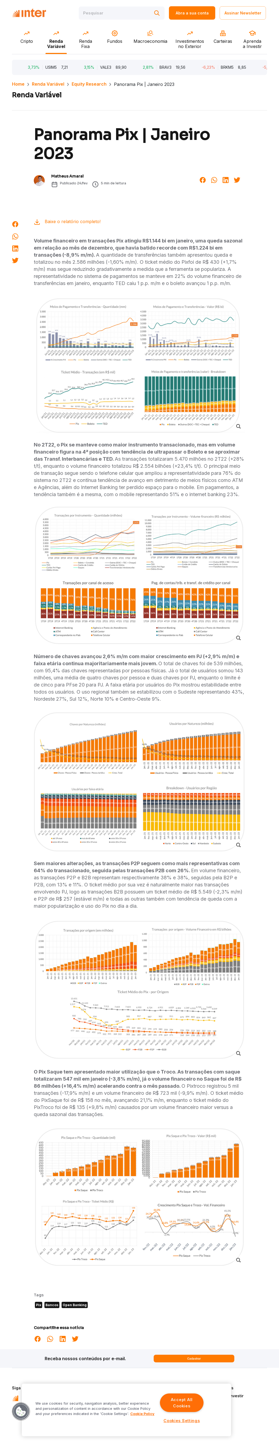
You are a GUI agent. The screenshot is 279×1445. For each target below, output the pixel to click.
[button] (21, 1411)
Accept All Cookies (182, 1402)
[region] (126, 1410)
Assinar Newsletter (243, 13)
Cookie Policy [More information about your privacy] (142, 1414)
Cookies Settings (181, 1420)
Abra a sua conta (192, 13)
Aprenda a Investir (226, 1395)
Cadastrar (194, 1358)
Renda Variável (48, 84)
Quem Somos (220, 1388)
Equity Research (89, 84)
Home (18, 84)
